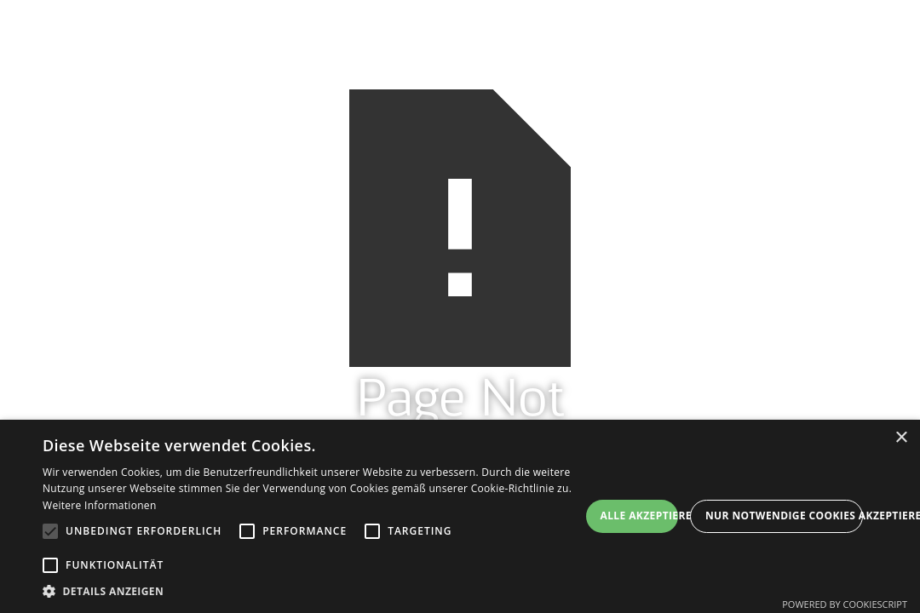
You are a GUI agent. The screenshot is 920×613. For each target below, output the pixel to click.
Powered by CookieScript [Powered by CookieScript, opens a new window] (844, 604)
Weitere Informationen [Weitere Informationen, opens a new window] (100, 505)
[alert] (460, 516)
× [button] (900, 438)
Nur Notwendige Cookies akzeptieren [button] (784, 515)
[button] (311, 591)
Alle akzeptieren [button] (639, 515)
